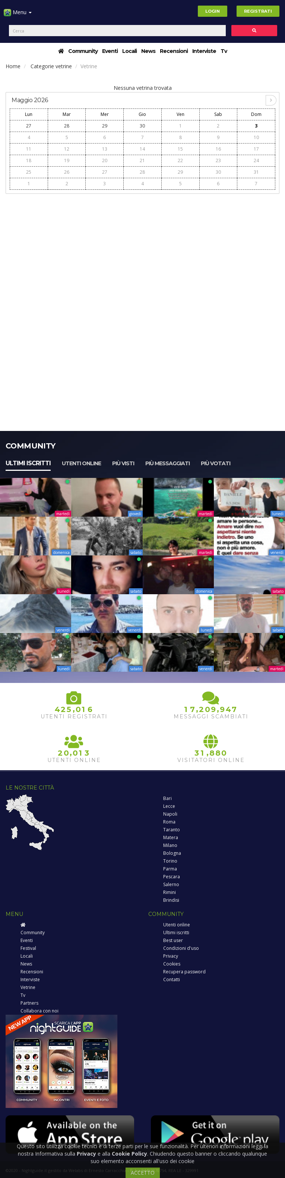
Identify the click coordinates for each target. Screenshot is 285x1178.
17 (256, 149)
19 (66, 160)
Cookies (171, 964)
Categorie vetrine (51, 66)
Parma (170, 869)
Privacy (170, 956)
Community (83, 51)
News (148, 51)
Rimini (169, 892)
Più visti (123, 463)
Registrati (258, 11)
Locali (129, 51)
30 (142, 126)
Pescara (171, 876)
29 (104, 126)
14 (142, 149)
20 (104, 160)
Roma (169, 822)
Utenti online (81, 463)
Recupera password (184, 971)
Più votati (215, 463)
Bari (167, 798)
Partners (29, 1003)
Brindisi (171, 900)
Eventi (110, 51)
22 (180, 160)
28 (66, 126)
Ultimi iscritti (28, 463)
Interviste (204, 51)
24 (256, 160)
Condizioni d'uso (181, 948)
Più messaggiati (167, 463)
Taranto (171, 829)
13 (104, 149)
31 (256, 172)
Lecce (169, 806)
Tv (224, 51)
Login (212, 11)
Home (13, 66)
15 (180, 149)
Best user (173, 940)
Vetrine (27, 987)
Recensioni (174, 51)
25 (28, 172)
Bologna (172, 853)
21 (142, 160)
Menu (18, 15)
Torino (170, 861)
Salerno (171, 884)
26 (66, 172)
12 (66, 149)
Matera (170, 837)
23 (218, 160)
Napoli (170, 814)
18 (28, 160)
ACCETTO (143, 1172)
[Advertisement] (142, 250)
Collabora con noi (39, 1011)
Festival (28, 948)
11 (28, 149)
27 (28, 126)
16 (218, 149)
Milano (170, 845)
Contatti (171, 979)
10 (256, 137)
